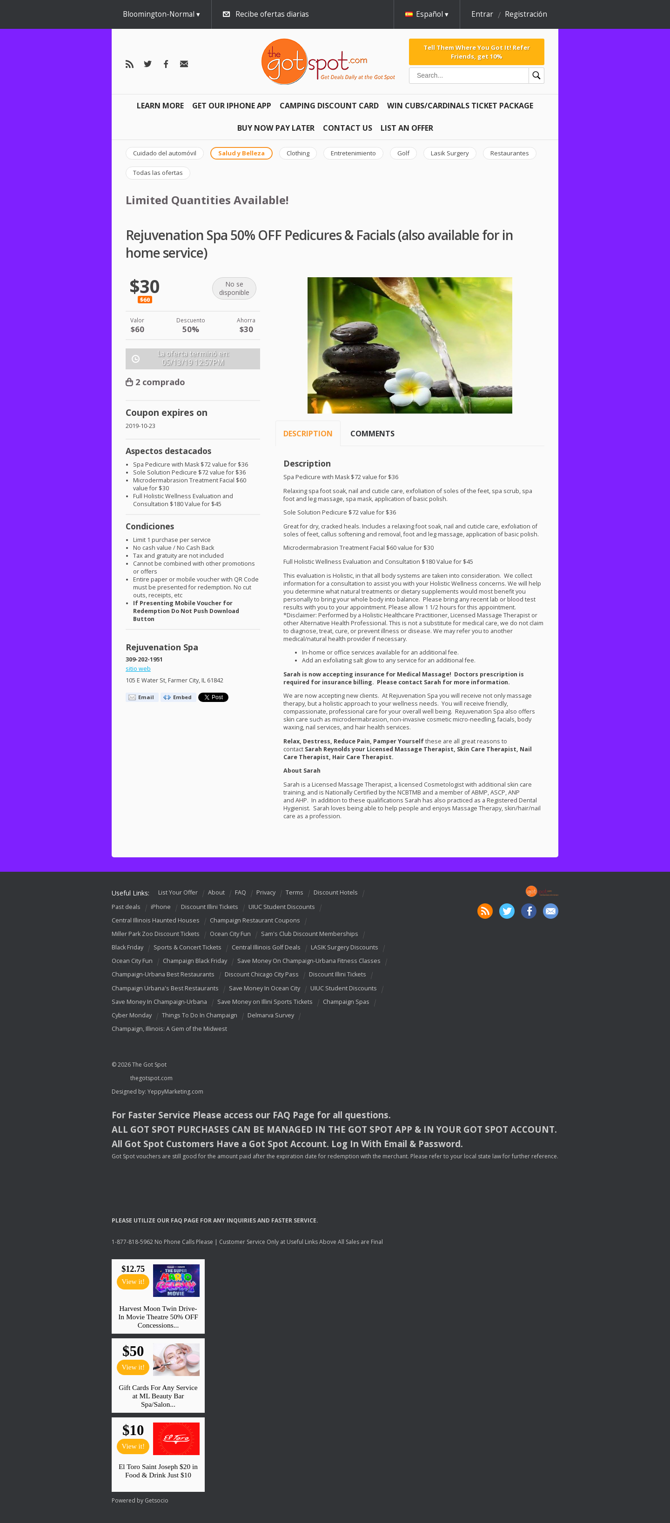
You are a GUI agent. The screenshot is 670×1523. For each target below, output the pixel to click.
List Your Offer (178, 892)
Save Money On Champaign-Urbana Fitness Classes (309, 961)
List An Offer (407, 128)
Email (146, 697)
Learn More (160, 105)
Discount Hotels (336, 892)
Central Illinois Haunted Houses (156, 920)
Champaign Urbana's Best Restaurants (165, 988)
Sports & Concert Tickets (187, 947)
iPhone (161, 907)
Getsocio (156, 1500)
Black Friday (127, 947)
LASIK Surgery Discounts (344, 947)
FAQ (240, 892)
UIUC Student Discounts (281, 907)
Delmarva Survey (271, 1015)
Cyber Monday (132, 1015)
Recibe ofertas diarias (272, 14)
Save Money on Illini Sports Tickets (265, 1002)
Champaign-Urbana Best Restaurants (163, 975)
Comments (372, 433)
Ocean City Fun (230, 934)
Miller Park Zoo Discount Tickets (156, 934)
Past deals (126, 907)
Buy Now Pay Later (276, 128)
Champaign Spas (346, 1002)
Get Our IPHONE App (231, 105)
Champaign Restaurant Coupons (255, 920)
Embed (182, 697)
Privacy (265, 892)
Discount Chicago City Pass (262, 975)
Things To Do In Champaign (199, 1015)
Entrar (482, 14)
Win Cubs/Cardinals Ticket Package (460, 105)
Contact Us (347, 128)
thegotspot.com (151, 1078)
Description (308, 433)
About (216, 892)
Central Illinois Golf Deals (266, 947)
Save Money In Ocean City (264, 988)
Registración (526, 14)
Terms (294, 892)
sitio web (138, 669)
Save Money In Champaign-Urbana (159, 1002)
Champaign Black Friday (195, 961)
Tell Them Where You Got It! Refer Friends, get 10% (476, 51)
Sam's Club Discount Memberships (309, 934)
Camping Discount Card (329, 105)
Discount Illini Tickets (209, 907)
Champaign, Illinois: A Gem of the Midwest (169, 1029)
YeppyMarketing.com (175, 1091)
